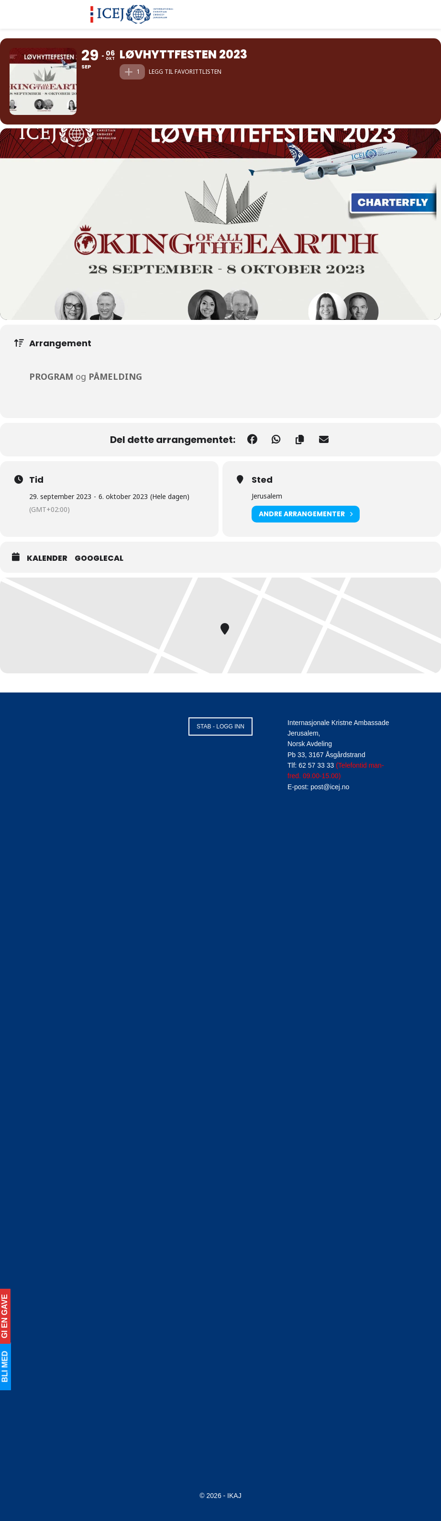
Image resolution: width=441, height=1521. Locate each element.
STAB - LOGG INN (220, 726)
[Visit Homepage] (132, 14)
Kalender (47, 558)
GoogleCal (99, 558)
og (85, 376)
